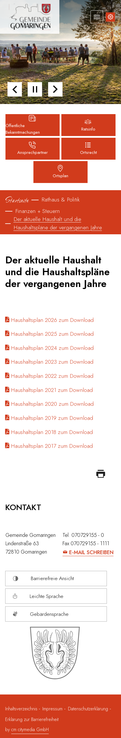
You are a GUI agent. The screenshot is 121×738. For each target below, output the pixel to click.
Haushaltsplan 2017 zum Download (52, 446)
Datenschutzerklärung (88, 708)
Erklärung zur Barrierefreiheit (31, 719)
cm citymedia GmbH (30, 729)
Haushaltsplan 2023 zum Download (52, 362)
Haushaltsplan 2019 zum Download (52, 418)
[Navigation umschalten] (96, 16)
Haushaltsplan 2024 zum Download (52, 348)
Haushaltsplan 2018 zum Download (52, 432)
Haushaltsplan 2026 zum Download (52, 320)
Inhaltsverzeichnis (22, 708)
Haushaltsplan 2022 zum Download (52, 376)
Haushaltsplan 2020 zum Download (52, 404)
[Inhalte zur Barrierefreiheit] (110, 17)
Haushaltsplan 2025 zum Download (52, 334)
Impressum (52, 708)
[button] (14, 89)
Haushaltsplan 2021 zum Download (52, 390)
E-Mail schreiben (91, 552)
